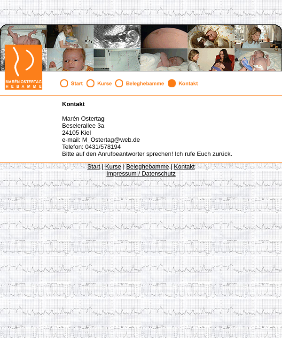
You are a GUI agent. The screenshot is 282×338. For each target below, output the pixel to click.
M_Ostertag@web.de (111, 139)
